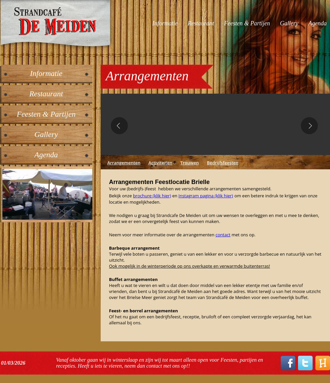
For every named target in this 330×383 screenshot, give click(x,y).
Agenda (317, 23)
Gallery (289, 23)
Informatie (165, 23)
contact (223, 235)
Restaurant (201, 23)
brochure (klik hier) (152, 196)
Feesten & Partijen (247, 23)
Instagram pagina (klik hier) (205, 196)
